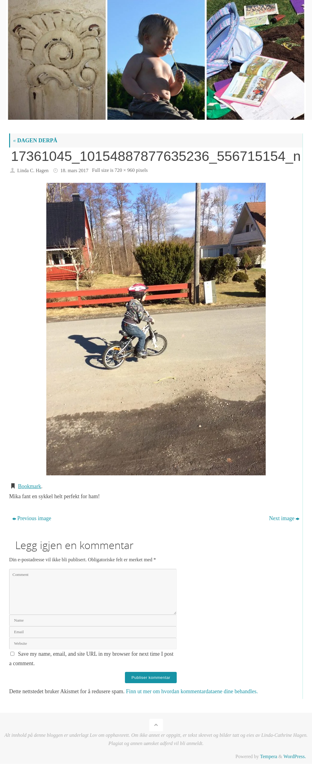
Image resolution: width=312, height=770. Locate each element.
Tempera (268, 756)
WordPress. (294, 756)
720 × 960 (125, 170)
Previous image (31, 518)
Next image (284, 518)
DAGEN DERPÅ (35, 140)
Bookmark (29, 486)
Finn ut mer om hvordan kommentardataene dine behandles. (192, 691)
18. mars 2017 (74, 170)
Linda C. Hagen (32, 170)
